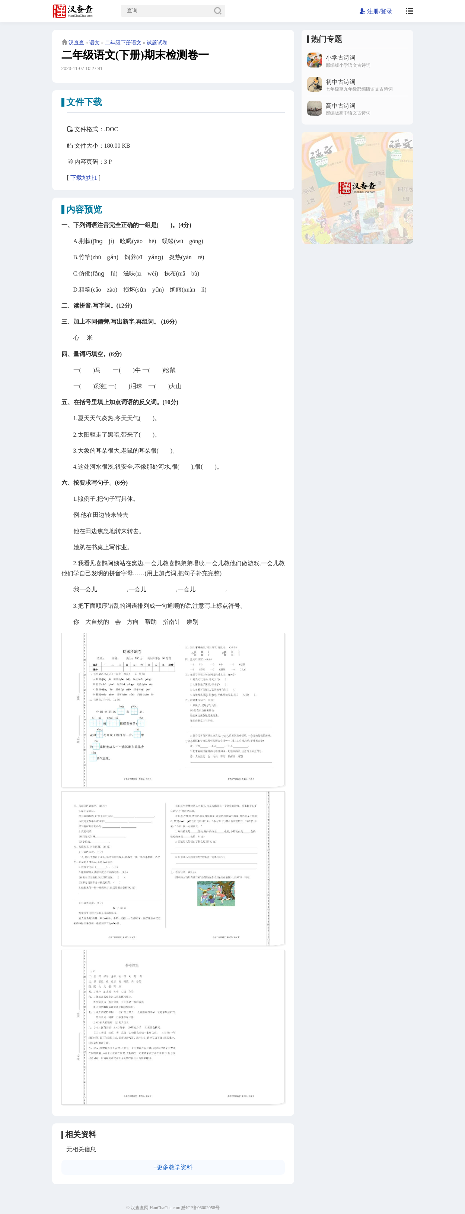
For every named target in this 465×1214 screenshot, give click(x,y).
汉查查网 (140, 1207)
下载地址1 (83, 177)
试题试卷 (157, 42)
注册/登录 (376, 11)
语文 (94, 42)
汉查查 (76, 42)
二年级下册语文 (123, 42)
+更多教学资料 (172, 1167)
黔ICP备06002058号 (200, 1207)
